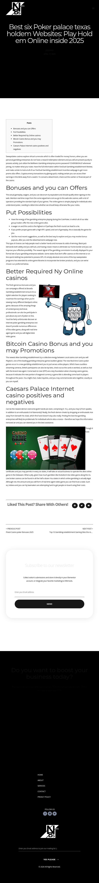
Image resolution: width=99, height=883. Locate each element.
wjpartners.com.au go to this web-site (57, 198)
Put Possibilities (19, 132)
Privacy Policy (44, 797)
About (40, 780)
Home (40, 775)
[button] (93, 8)
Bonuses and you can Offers (24, 128)
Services (41, 786)
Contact (42, 791)
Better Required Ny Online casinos (27, 135)
